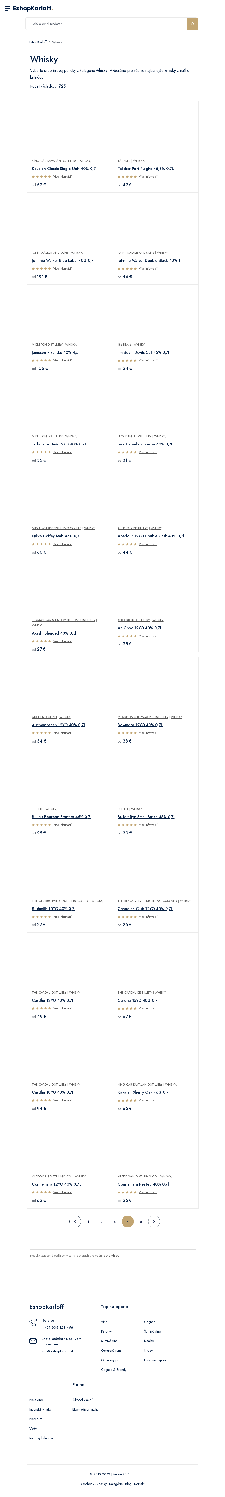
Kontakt (139, 1483)
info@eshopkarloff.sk (58, 1351)
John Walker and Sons (50, 252)
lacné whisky (111, 1256)
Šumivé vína (109, 1341)
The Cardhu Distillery (49, 992)
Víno (104, 1321)
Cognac (149, 1321)
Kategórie (116, 1483)
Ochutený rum (111, 1350)
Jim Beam (124, 344)
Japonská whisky (40, 1409)
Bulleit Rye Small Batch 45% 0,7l (146, 817)
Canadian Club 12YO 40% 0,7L (145, 909)
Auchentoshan (44, 717)
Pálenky (106, 1331)
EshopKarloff (33, 8)
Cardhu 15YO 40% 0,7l (138, 1000)
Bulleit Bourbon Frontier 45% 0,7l (61, 817)
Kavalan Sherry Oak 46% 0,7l (144, 1092)
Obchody (87, 1483)
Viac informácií (62, 176)
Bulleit (37, 809)
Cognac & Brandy (113, 1369)
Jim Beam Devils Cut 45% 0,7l (143, 352)
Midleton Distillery (47, 344)
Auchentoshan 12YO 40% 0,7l (58, 725)
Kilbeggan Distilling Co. (52, 1176)
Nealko (149, 1341)
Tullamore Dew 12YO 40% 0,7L (59, 444)
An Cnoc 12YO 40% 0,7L (140, 628)
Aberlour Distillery (133, 528)
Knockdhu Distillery (134, 620)
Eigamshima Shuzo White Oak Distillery (63, 620)
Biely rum (35, 1419)
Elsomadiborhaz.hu (85, 1409)
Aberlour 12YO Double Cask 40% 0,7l (151, 536)
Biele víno (36, 1399)
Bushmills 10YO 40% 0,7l (53, 909)
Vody (33, 1428)
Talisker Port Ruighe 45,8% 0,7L (146, 168)
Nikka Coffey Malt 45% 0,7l (56, 536)
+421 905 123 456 (57, 1327)
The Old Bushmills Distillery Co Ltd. (60, 901)
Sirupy (148, 1350)
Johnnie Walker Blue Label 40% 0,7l (63, 260)
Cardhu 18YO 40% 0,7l (52, 1092)
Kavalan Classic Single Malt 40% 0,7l (64, 168)
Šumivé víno (152, 1331)
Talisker (124, 160)
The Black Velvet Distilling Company (147, 901)
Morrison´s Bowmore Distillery (143, 717)
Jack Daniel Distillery (134, 436)
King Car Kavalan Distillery (54, 160)
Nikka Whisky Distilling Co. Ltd (56, 528)
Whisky (57, 42)
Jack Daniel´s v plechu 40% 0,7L (145, 444)
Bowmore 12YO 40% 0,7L (140, 725)
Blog (128, 1483)
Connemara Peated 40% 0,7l (143, 1184)
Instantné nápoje (155, 1360)
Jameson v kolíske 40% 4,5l (55, 352)
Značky (102, 1483)
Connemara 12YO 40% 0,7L (56, 1184)
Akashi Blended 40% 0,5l (54, 633)
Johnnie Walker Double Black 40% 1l (149, 260)
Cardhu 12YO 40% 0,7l (52, 1000)
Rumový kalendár (41, 1438)
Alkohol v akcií (82, 1399)
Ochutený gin (110, 1360)
